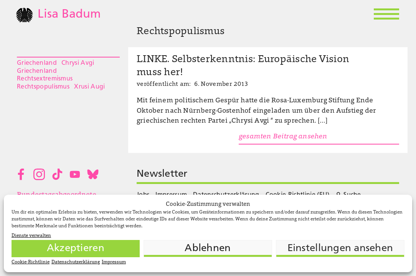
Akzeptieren (75, 248)
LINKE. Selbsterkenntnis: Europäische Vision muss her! (243, 66)
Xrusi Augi (89, 87)
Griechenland (37, 63)
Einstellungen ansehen (340, 248)
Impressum (114, 262)
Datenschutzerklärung (75, 262)
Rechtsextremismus (45, 79)
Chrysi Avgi (77, 63)
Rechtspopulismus (43, 87)
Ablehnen (208, 248)
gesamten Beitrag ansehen (283, 136)
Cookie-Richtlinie (31, 262)
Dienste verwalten (31, 235)
